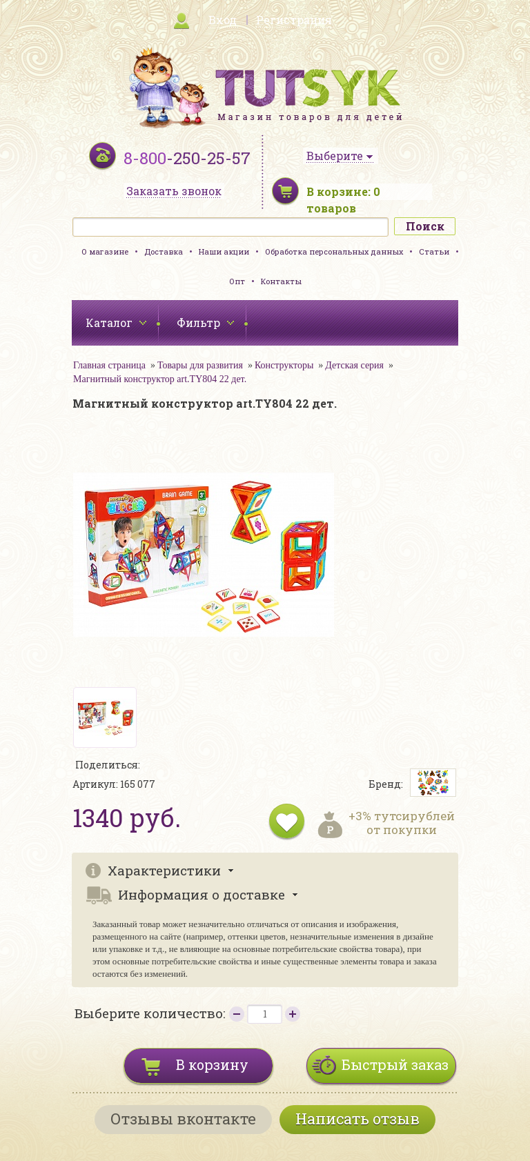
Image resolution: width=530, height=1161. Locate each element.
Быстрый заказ (395, 1064)
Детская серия (354, 365)
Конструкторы (284, 365)
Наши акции (224, 251)
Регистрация (294, 19)
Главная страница (109, 365)
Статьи (434, 251)
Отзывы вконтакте (183, 1119)
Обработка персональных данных (334, 251)
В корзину (212, 1064)
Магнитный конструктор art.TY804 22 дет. (159, 379)
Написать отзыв (357, 1119)
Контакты (281, 281)
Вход (222, 19)
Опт (237, 281)
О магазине (104, 251)
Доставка (163, 251)
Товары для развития (200, 365)
